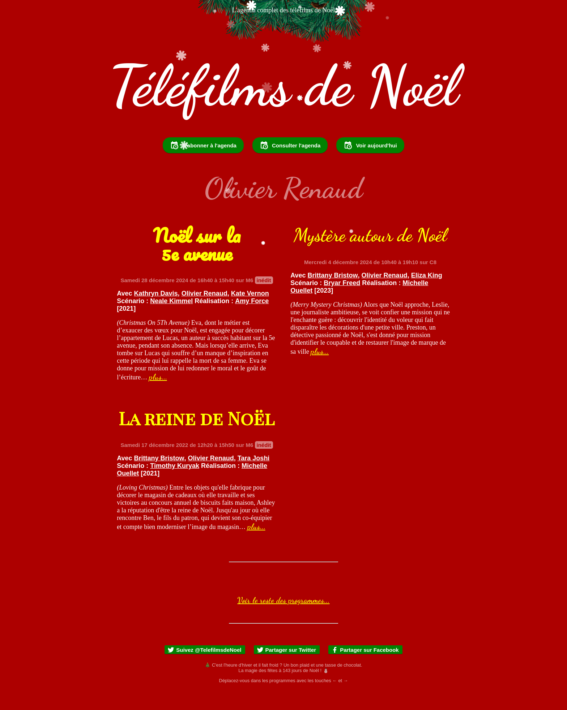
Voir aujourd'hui (370, 164)
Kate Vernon (250, 313)
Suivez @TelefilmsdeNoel (204, 669)
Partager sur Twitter (286, 669)
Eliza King (426, 294)
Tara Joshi (254, 477)
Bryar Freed (342, 302)
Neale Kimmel (171, 320)
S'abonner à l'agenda (203, 164)
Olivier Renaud (204, 313)
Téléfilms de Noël (283, 86)
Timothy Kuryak (174, 485)
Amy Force (252, 320)
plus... (158, 396)
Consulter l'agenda (290, 164)
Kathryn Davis (156, 313)
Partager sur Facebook (365, 669)
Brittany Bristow (333, 294)
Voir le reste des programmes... (283, 619)
